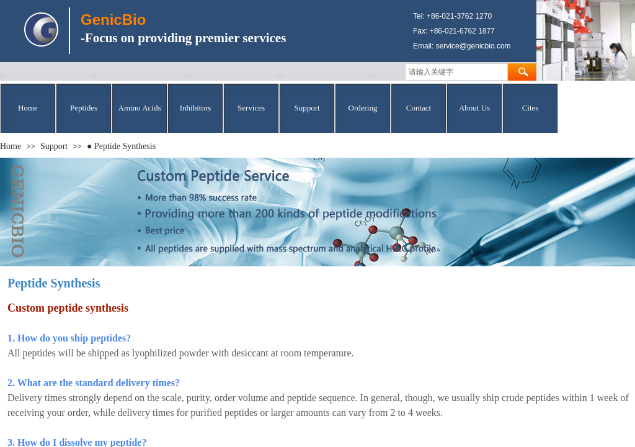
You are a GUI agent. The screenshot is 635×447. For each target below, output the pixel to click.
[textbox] (456, 72)
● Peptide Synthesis (121, 146)
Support (306, 107)
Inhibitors (195, 107)
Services (251, 107)
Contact (418, 107)
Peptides (83, 107)
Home (28, 107)
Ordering (363, 107)
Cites (530, 107)
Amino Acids (139, 107)
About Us (474, 107)
